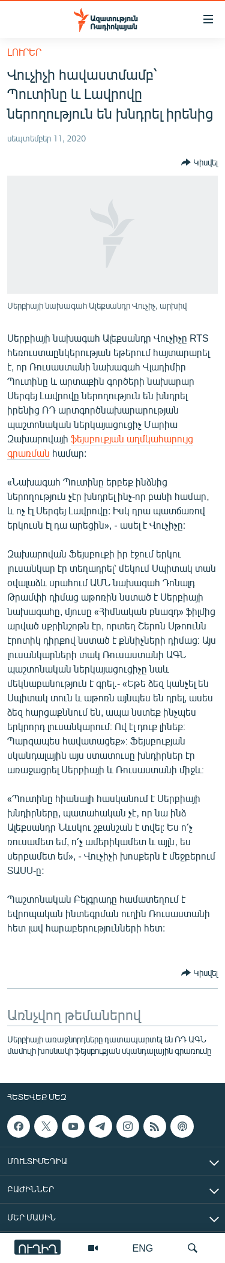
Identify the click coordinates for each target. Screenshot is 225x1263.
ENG (143, 1247)
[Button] (199, 162)
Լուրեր (24, 52)
